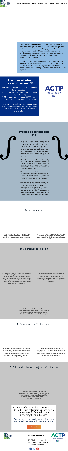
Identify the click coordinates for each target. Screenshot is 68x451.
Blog (57, 3)
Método (40, 3)
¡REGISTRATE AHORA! (23, 3)
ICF (46, 3)
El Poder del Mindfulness (36, 445)
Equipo (52, 3)
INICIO (34, 3)
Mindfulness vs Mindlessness (38, 442)
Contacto (64, 3)
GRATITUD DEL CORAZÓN (37, 440)
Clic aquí (34, 427)
